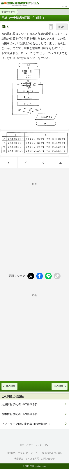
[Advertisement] (34, 221)
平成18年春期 (8, 11)
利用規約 (11, 453)
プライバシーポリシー (29, 453)
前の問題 (10, 386)
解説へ (62, 26)
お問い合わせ (48, 458)
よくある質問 (32, 458)
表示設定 (18, 458)
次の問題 (58, 386)
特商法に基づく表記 (52, 453)
